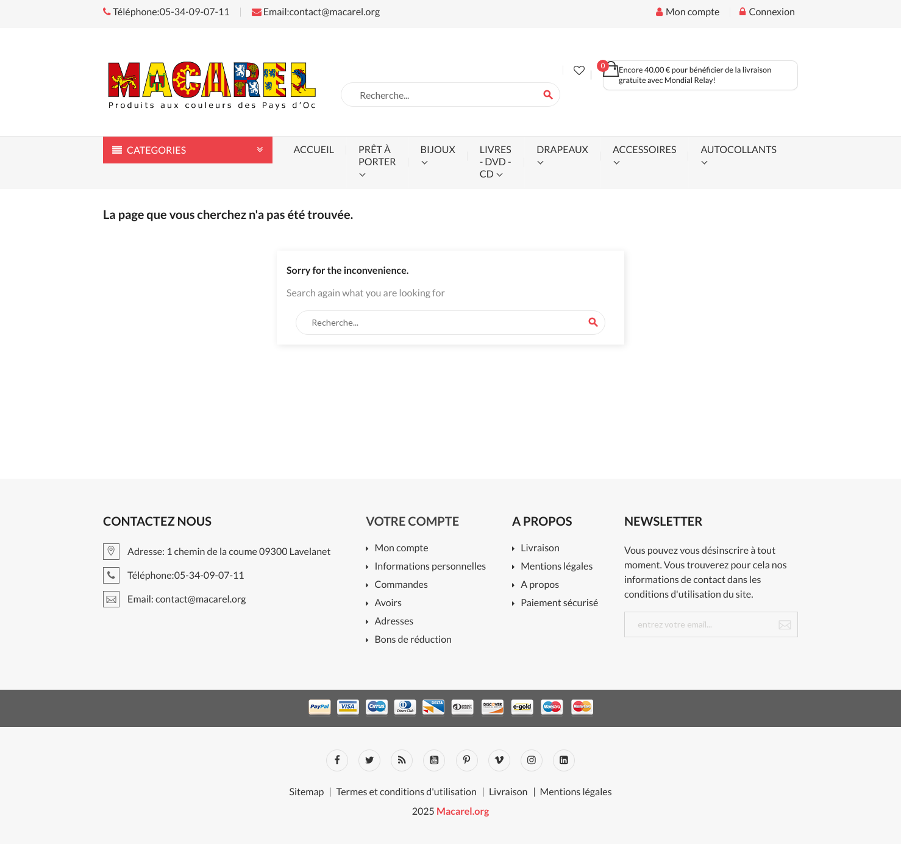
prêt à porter (377, 156)
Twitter (369, 760)
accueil (314, 150)
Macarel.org (462, 811)
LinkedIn (564, 760)
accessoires (644, 150)
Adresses (393, 622)
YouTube (434, 760)
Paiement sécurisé (559, 603)
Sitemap (306, 792)
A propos (540, 585)
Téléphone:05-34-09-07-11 (166, 12)
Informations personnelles (430, 567)
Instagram (532, 760)
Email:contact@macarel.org (316, 12)
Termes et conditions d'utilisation (406, 792)
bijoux (438, 150)
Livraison (540, 548)
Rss (402, 760)
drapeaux (562, 150)
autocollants (738, 150)
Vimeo (499, 760)
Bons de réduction (413, 640)
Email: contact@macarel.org (174, 599)
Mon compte (401, 548)
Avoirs (388, 603)
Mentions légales (557, 567)
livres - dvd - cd (495, 162)
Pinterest (467, 760)
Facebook (337, 760)
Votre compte (412, 521)
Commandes (400, 585)
